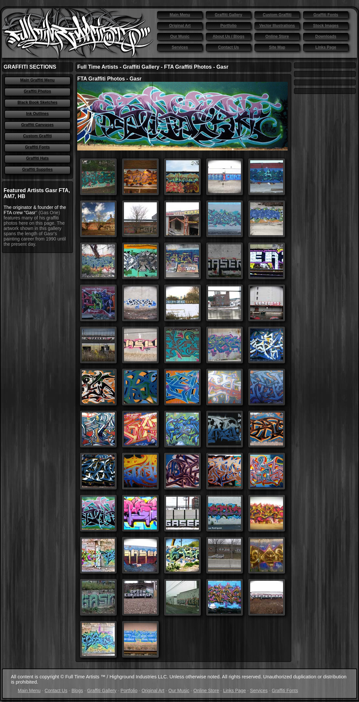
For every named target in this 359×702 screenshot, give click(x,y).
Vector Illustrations (277, 25)
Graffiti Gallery (228, 14)
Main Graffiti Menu (37, 80)
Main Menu (180, 14)
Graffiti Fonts (325, 14)
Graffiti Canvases (37, 125)
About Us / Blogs (229, 36)
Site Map (277, 47)
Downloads (325, 36)
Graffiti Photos (37, 91)
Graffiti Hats (37, 158)
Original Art (180, 25)
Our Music (180, 36)
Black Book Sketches (37, 102)
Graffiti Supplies (37, 169)
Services (180, 47)
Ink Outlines (37, 113)
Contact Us (228, 47)
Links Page (325, 47)
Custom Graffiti (277, 14)
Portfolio (228, 25)
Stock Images (325, 25)
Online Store (277, 36)
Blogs (77, 690)
